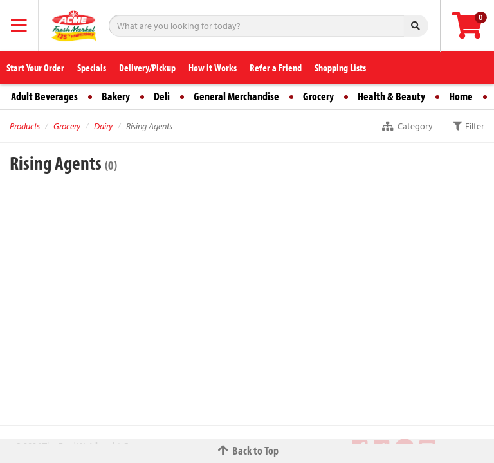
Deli (162, 96)
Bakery (116, 96)
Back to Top (247, 450)
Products (25, 126)
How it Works (212, 67)
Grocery (318, 96)
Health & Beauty (391, 96)
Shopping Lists (340, 67)
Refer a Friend (276, 67)
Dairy (103, 126)
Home (461, 96)
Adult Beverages (44, 96)
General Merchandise (236, 96)
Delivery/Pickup (147, 67)
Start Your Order (35, 67)
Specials (91, 67)
